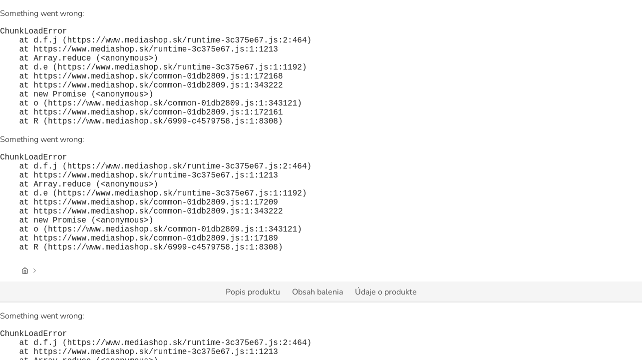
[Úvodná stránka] (24, 315)
